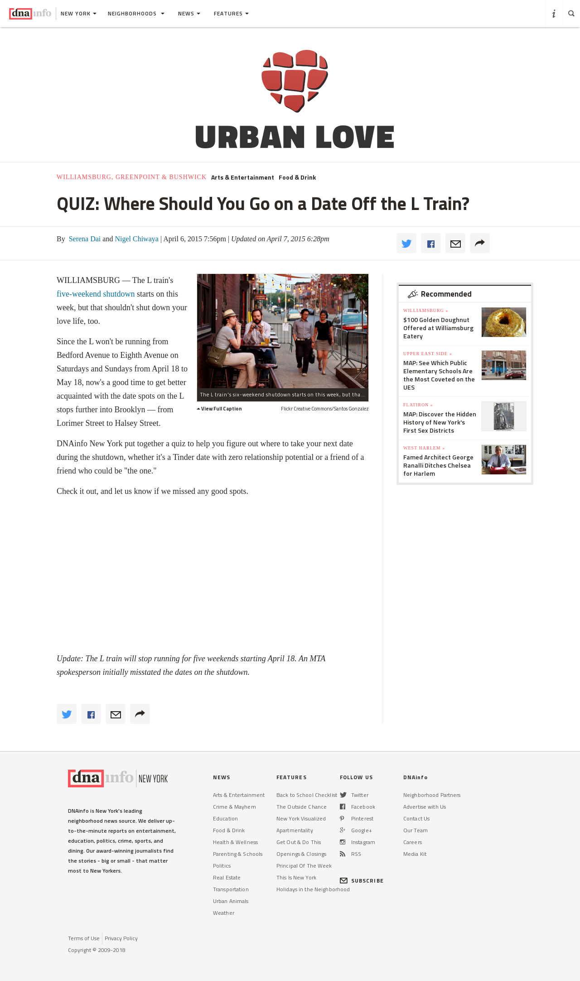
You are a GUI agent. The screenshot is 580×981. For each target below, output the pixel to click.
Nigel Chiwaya (135, 239)
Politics (222, 865)
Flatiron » (418, 404)
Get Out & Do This (298, 842)
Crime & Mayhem (234, 806)
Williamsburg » (425, 310)
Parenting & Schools (237, 853)
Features (231, 13)
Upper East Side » (427, 353)
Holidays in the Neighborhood (313, 889)
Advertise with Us (424, 806)
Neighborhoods (136, 13)
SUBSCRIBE (362, 880)
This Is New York (296, 877)
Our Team (415, 830)
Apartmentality (294, 830)
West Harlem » (424, 447)
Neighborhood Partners (432, 795)
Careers (412, 842)
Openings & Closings (301, 853)
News (189, 13)
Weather (223, 912)
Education (225, 818)
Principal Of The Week (304, 865)
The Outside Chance (301, 806)
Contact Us (416, 818)
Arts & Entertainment (242, 177)
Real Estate (227, 877)
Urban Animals (231, 901)
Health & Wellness (235, 842)
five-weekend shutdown (96, 293)
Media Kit (414, 853)
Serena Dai (84, 239)
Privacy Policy (121, 938)
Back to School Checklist (306, 795)
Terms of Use (84, 938)
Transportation (231, 889)
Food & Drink (297, 177)
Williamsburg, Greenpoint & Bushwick (132, 177)
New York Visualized (301, 818)
